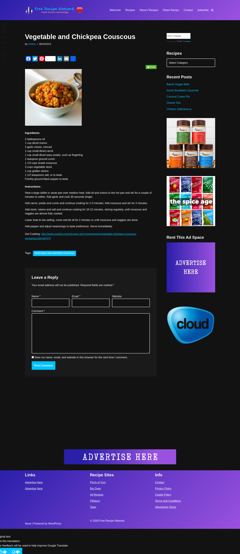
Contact (188, 10)
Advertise (203, 10)
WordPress (54, 548)
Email (76, 296)
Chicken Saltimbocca (179, 109)
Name (36, 296)
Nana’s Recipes (148, 10)
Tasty (93, 532)
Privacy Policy (163, 513)
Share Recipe (171, 10)
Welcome (114, 10)
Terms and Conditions (168, 526)
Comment (38, 311)
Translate (183, 41)
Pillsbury (95, 526)
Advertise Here (34, 507)
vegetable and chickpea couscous (55, 254)
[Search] (212, 10)
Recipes (130, 10)
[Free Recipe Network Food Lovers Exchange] (54, 10)
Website (117, 296)
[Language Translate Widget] (178, 36)
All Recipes (96, 519)
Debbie (32, 44)
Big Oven (95, 513)
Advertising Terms (165, 532)
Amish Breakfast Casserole (183, 90)
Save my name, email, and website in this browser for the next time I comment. (81, 357)
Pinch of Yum (98, 507)
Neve (28, 548)
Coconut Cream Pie (178, 96)
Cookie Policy (163, 519)
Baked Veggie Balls (178, 84)
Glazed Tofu (174, 103)
